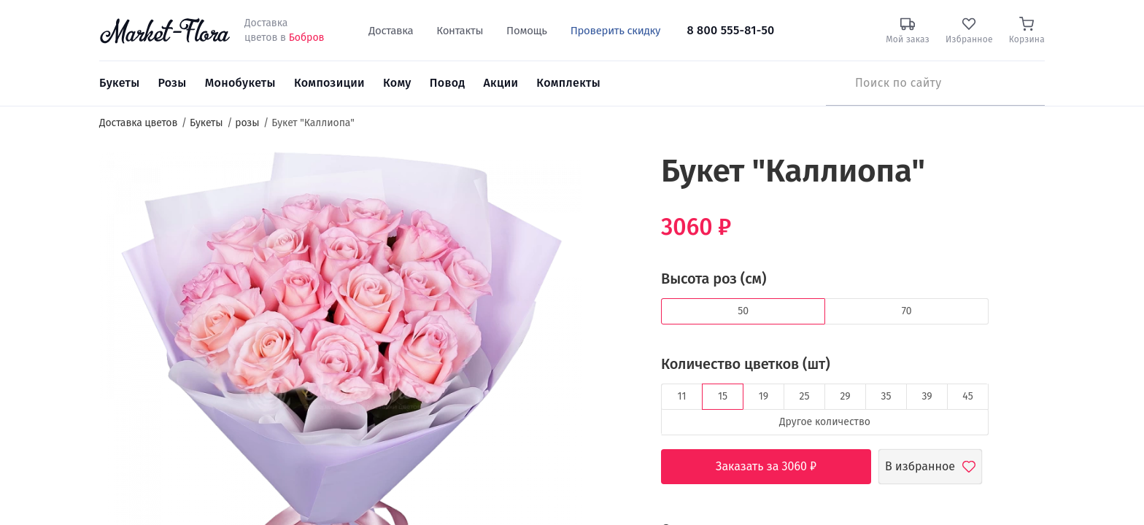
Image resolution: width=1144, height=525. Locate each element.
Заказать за (777, 466)
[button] (609, 179)
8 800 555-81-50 (730, 30)
